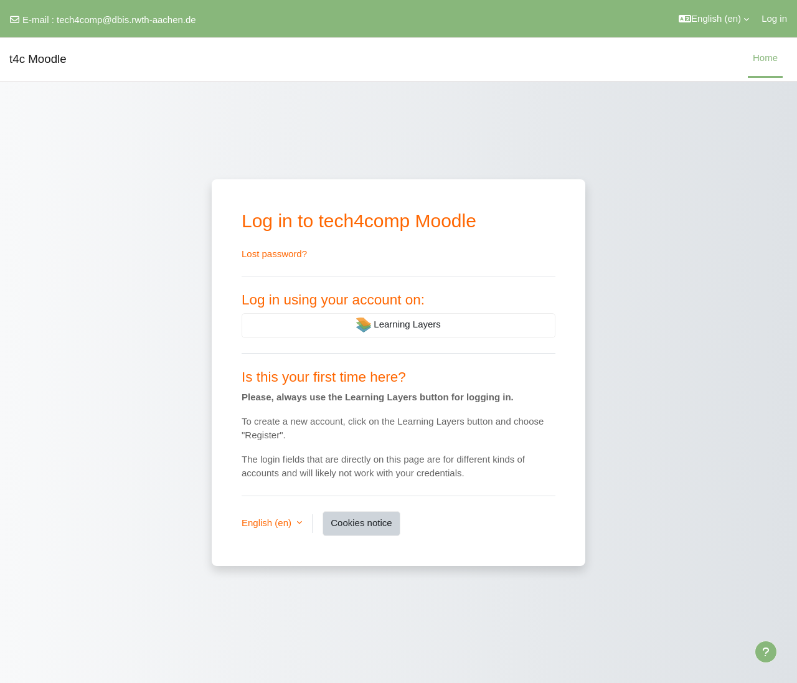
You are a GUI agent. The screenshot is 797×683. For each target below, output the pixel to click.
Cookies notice (361, 522)
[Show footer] (766, 652)
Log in (774, 18)
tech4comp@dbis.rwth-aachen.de (126, 19)
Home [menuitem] (765, 57)
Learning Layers (398, 325)
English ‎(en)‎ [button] (268, 522)
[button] (714, 18)
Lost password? (274, 253)
